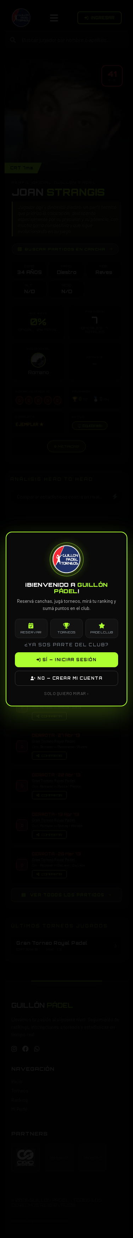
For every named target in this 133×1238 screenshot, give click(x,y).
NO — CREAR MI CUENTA (66, 678)
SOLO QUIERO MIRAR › (66, 693)
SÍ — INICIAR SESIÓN (67, 659)
